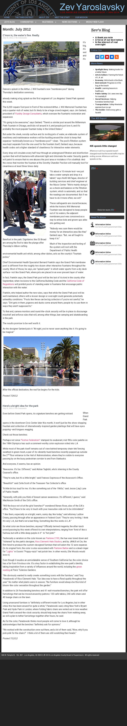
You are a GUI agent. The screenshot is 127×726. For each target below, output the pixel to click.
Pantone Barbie (61, 548)
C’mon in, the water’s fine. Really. (21, 35)
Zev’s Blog (9, 22)
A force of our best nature (109, 40)
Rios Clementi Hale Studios (48, 541)
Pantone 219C (52, 538)
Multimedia (49, 22)
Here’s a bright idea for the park (20, 405)
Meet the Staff (62, 17)
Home (7, 17)
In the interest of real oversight (106, 43)
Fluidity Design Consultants (28, 113)
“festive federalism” (30, 440)
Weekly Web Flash (95, 22)
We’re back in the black (113, 80)
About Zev (44, 17)
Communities (28, 22)
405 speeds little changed (103, 146)
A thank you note (104, 37)
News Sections (71, 22)
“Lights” (10, 551)
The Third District (24, 17)
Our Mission (81, 17)
